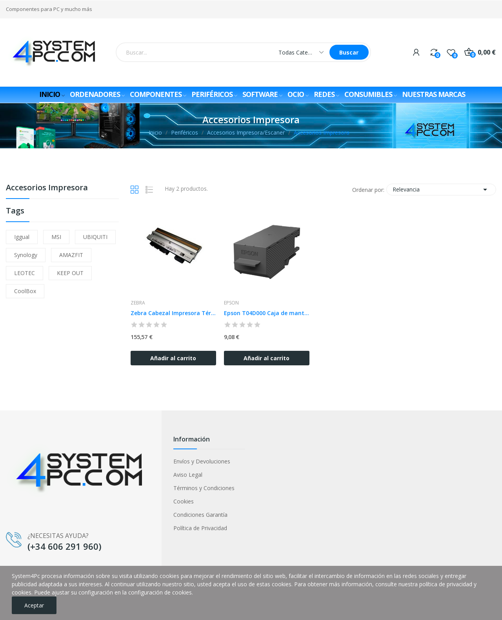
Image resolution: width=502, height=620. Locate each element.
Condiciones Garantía (200, 514)
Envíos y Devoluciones (201, 461)
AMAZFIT (71, 255)
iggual (21, 237)
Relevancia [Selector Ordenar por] (441, 189)
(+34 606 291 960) (64, 546)
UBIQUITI (95, 237)
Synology (25, 255)
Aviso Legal (187, 474)
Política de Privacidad (200, 528)
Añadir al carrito (173, 358)
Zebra (138, 303)
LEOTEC (24, 273)
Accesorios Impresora (47, 188)
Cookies (183, 501)
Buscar (348, 52)
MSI (56, 237)
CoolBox (25, 291)
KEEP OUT (70, 273)
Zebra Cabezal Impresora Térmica (173, 313)
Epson (231, 303)
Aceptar (34, 605)
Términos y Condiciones (204, 488)
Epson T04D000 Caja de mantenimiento (266, 313)
